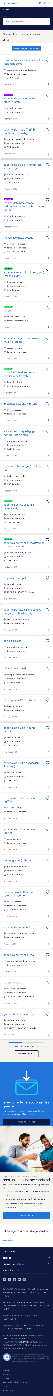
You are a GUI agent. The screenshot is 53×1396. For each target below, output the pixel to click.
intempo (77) (8, 1241)
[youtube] (19, 1279)
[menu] (49, 3)
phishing (6, 1386)
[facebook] (14, 1279)
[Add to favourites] (47, 60)
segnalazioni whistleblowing (15, 1382)
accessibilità (8, 1390)
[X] (9, 1279)
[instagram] (24, 1279)
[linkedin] (4, 1279)
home (6, 9)
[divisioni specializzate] (26, 1264)
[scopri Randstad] (26, 1270)
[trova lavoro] (26, 1251)
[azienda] (26, 1257)
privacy (6, 1370)
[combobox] (26, 21)
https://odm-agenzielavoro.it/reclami (24, 1361)
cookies (6, 1378)
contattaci (7, 1374)
